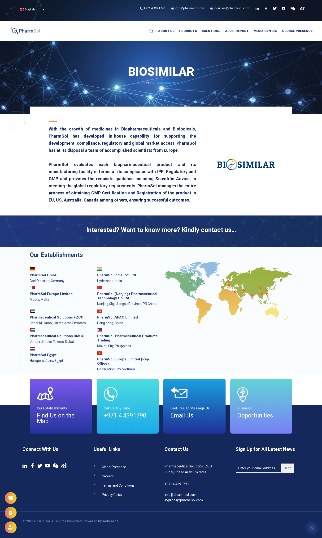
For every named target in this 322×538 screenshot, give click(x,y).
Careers (108, 475)
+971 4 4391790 (177, 484)
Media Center (265, 31)
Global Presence (297, 31)
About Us (166, 31)
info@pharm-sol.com (180, 495)
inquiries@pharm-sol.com (184, 500)
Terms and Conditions (118, 485)
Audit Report (237, 31)
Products (188, 31)
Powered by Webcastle (100, 521)
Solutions (211, 31)
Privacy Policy (112, 494)
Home (145, 83)
